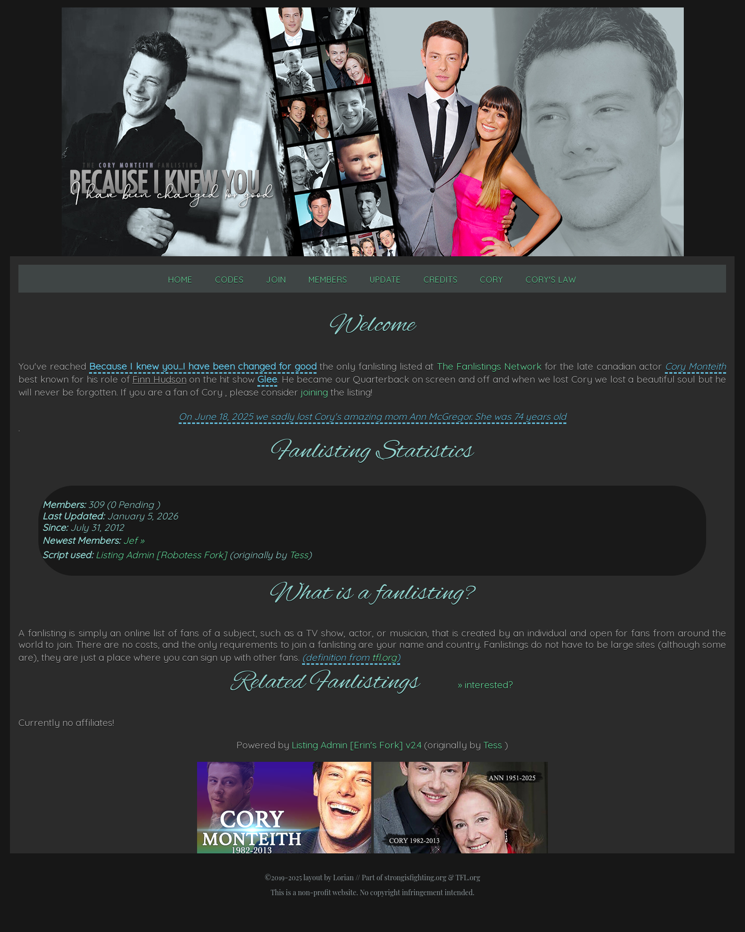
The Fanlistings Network (489, 366)
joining (314, 392)
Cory (491, 280)
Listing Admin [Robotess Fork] (161, 555)
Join (276, 280)
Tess (298, 555)
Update (385, 280)
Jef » (133, 540)
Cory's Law (551, 280)
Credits (441, 280)
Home (180, 280)
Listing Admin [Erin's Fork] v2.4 (357, 745)
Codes (229, 280)
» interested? (485, 685)
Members (328, 280)
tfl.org (384, 657)
